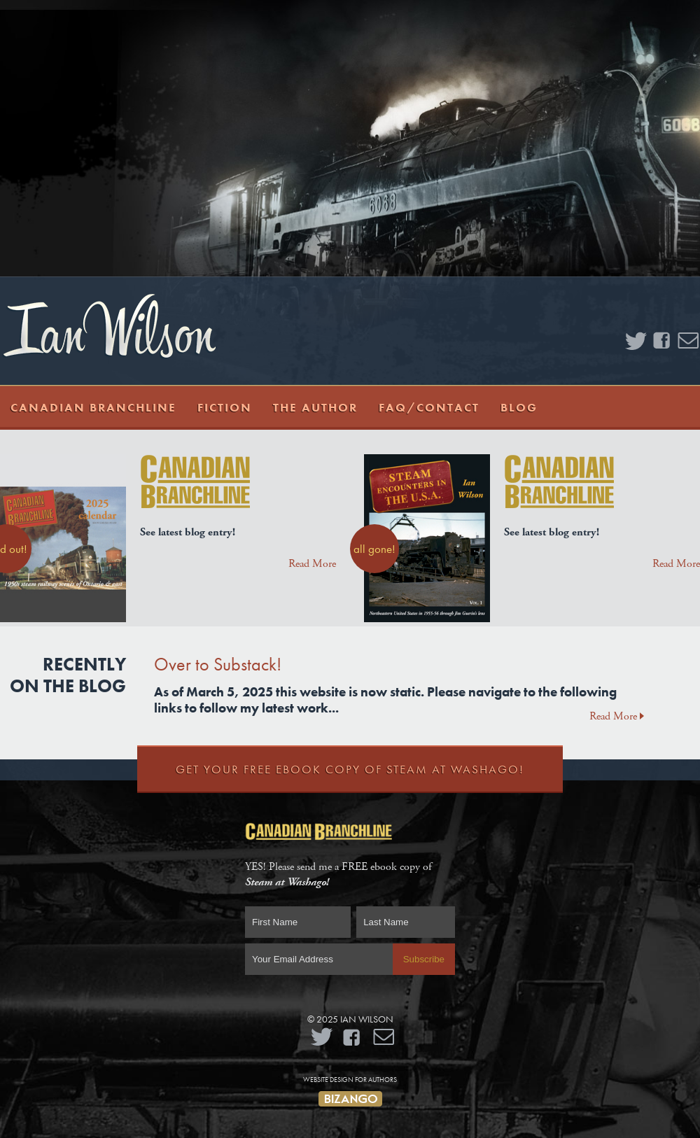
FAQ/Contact (429, 407)
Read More (312, 563)
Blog (519, 407)
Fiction (224, 407)
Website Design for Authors (350, 1079)
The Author (315, 407)
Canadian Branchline (93, 407)
